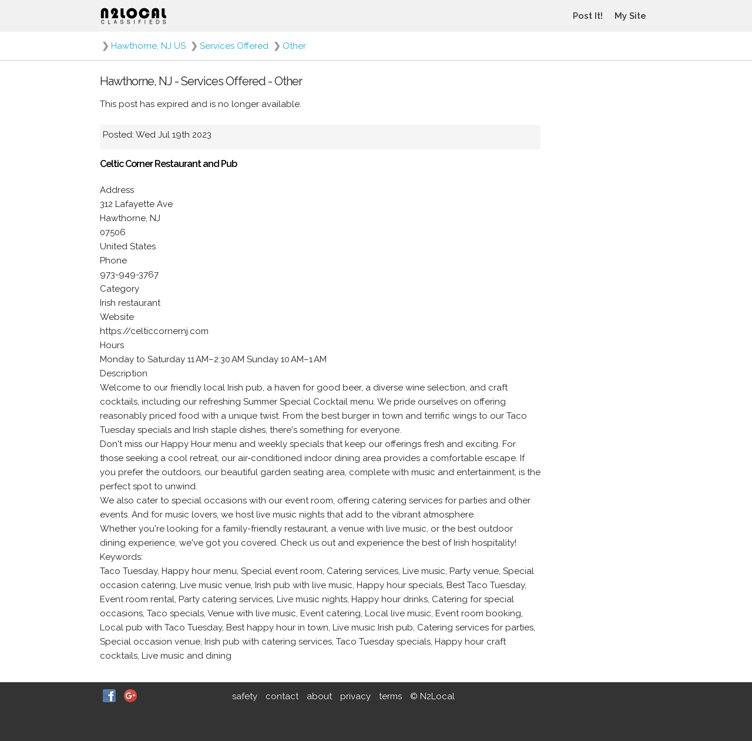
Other (294, 46)
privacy (355, 696)
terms (390, 696)
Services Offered (234, 46)
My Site (630, 16)
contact (282, 696)
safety (244, 696)
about (319, 696)
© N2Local (432, 696)
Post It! (588, 16)
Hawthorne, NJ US (148, 46)
